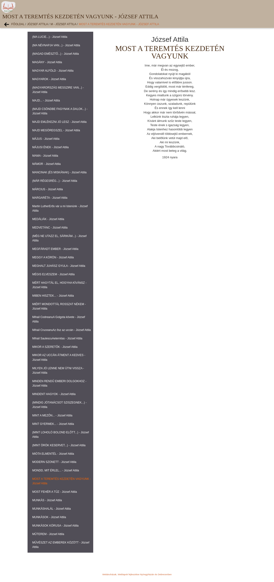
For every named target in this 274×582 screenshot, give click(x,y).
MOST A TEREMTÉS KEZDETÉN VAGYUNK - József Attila (119, 24)
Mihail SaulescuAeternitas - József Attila (57, 338)
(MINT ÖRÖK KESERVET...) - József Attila (58, 445)
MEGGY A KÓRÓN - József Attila (53, 257)
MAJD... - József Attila (46, 100)
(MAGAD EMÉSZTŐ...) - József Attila (55, 53)
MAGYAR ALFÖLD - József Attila (52, 70)
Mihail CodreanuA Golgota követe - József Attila (58, 319)
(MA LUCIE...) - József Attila (49, 37)
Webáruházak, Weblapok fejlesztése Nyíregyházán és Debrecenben (137, 574)
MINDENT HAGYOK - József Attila (54, 394)
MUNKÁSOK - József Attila (49, 517)
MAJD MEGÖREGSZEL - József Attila (56, 130)
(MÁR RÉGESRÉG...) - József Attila (54, 180)
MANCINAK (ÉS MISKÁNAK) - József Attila (59, 172)
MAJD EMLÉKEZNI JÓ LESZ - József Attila (59, 122)
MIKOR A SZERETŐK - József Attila (54, 347)
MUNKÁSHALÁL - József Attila (51, 508)
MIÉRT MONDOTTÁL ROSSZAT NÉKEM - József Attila (59, 306)
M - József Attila (63, 24)
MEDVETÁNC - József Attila (50, 227)
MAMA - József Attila (45, 155)
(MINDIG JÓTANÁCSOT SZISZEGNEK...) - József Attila (59, 405)
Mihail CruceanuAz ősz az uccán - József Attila (61, 330)
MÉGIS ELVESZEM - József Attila (53, 274)
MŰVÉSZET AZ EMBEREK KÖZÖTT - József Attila (60, 545)
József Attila (37, 24)
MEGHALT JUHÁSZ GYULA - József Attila (58, 266)
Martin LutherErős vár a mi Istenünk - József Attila (60, 208)
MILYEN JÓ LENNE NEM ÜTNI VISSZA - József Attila (58, 370)
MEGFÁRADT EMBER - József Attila (55, 249)
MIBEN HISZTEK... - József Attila (53, 295)
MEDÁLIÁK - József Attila (48, 219)
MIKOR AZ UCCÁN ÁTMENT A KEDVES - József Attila (58, 357)
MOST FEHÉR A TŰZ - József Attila (54, 491)
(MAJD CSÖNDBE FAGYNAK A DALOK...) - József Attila (60, 111)
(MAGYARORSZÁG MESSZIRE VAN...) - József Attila (58, 90)
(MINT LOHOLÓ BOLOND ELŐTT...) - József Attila (60, 434)
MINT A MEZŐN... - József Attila (52, 415)
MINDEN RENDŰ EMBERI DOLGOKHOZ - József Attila (59, 383)
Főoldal (17, 24)
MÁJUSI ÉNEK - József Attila (50, 147)
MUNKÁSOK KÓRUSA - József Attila (55, 525)
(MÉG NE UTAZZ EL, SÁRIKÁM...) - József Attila (59, 238)
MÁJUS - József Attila (45, 138)
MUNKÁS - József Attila (47, 500)
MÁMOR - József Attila (46, 164)
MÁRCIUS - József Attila (47, 189)
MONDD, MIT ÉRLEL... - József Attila (55, 470)
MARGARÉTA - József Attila (49, 197)
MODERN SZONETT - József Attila (54, 462)
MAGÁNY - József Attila (47, 62)
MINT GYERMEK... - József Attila (53, 424)
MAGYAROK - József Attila (49, 79)
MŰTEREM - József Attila (48, 534)
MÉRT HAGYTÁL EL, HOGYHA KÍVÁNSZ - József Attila (59, 285)
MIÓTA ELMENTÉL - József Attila (53, 453)
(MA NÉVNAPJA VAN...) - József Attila (56, 45)
